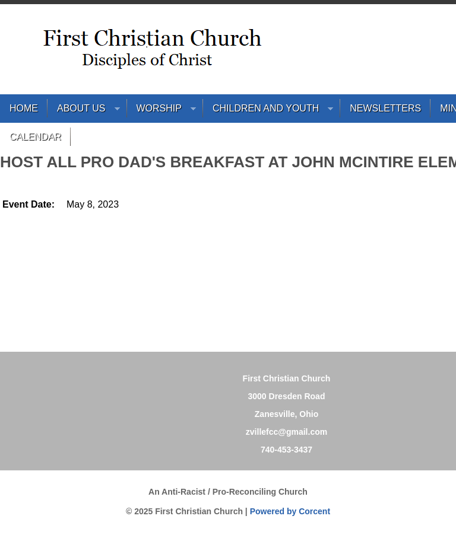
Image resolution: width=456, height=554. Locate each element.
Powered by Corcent (290, 511)
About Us (84, 111)
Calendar (35, 137)
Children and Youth (268, 111)
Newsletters (385, 108)
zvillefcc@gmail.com (286, 432)
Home (24, 108)
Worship (161, 111)
